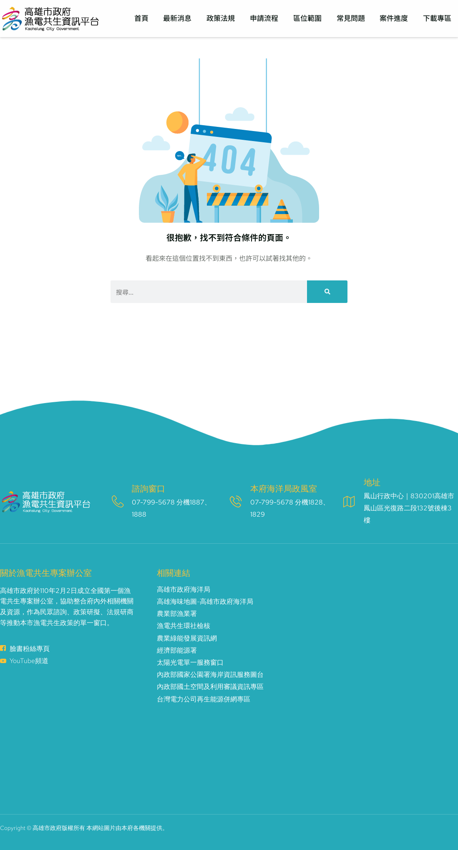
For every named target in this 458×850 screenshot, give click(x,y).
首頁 (144, 18)
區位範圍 (308, 18)
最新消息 (180, 18)
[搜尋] (327, 291)
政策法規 (223, 18)
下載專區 (437, 18)
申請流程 (266, 18)
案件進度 (394, 18)
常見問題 (351, 18)
